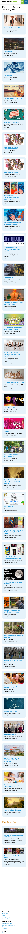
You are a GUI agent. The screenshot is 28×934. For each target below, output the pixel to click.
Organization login (7, 923)
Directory (5, 928)
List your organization (8, 925)
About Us (5, 913)
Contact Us (5, 919)
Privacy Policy (6, 917)
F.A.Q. (4, 915)
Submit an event (7, 927)
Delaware (9, 2)
